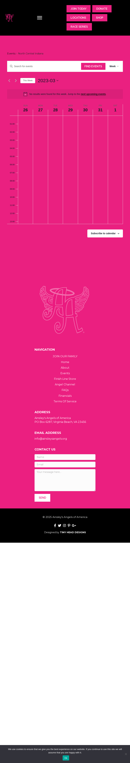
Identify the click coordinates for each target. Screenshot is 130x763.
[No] (125, 754)
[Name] (65, 457)
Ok (65, 758)
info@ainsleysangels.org (51, 438)
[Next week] (16, 80)
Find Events (93, 66)
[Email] (65, 464)
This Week (27, 80)
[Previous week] (9, 80)
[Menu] (40, 18)
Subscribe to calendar (103, 233)
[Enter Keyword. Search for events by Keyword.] (44, 66)
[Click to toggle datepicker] (48, 80)
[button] (42, 497)
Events (11, 53)
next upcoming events (93, 94)
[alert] (65, 94)
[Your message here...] (65, 480)
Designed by (65, 532)
